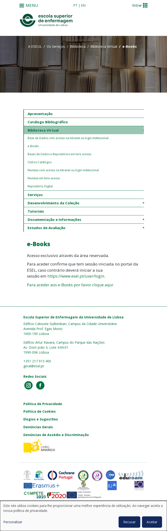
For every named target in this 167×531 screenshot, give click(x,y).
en (83, 5)
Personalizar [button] (12, 522)
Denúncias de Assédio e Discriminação (56, 435)
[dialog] (83, 516)
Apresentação (40, 113)
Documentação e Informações (54, 219)
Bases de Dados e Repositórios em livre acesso (59, 154)
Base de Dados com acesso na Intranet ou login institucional (68, 138)
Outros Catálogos (39, 162)
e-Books (33, 146)
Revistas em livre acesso (44, 178)
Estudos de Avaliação (46, 227)
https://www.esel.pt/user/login (75, 276)
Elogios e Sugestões (40, 419)
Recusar (129, 522)
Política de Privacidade (42, 404)
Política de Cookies (39, 411)
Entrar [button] (137, 5)
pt (75, 5)
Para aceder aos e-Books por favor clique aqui (70, 284)
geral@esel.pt (33, 366)
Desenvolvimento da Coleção (53, 203)
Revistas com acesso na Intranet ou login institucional (63, 170)
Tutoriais (36, 211)
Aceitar (152, 522)
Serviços (35, 194)
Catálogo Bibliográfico (48, 122)
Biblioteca (78, 46)
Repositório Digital (40, 186)
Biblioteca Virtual (103, 46)
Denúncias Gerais (38, 427)
